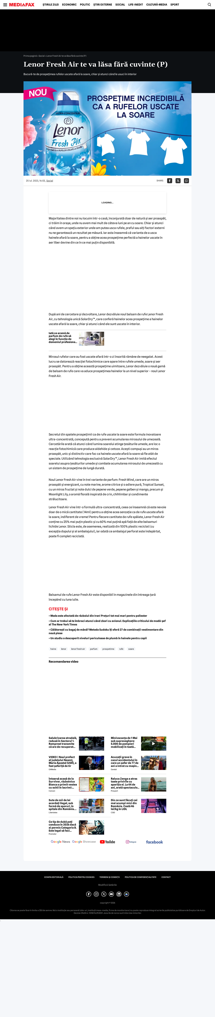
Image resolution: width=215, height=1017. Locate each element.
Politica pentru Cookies (81, 877)
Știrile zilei (51, 4)
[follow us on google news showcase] (84, 842)
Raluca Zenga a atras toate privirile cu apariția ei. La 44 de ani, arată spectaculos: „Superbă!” (125, 783)
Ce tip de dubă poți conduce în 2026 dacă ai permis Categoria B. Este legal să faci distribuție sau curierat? (63, 826)
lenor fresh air (78, 649)
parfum (93, 649)
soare (131, 649)
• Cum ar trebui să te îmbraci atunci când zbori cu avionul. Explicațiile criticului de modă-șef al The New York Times (107, 622)
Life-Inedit (135, 4)
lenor (63, 649)
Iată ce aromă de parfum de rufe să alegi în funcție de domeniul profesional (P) (62, 337)
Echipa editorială (53, 877)
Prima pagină (30, 55)
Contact (166, 877)
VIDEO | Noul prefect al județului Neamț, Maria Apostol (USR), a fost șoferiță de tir (62, 761)
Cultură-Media (156, 4)
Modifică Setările (107, 885)
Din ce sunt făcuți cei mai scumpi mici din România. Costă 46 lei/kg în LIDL (124, 804)
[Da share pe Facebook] (169, 180)
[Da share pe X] (178, 180)
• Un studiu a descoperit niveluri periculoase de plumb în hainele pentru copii (98, 638)
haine (53, 649)
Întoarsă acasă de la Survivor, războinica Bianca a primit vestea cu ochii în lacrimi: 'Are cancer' (63, 783)
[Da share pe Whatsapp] (186, 180)
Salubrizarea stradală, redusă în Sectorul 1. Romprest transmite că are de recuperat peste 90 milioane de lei (63, 742)
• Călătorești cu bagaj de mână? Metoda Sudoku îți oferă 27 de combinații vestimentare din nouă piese (106, 631)
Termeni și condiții (109, 877)
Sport (174, 4)
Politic (85, 4)
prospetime (108, 649)
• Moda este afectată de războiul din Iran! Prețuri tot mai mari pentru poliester (98, 615)
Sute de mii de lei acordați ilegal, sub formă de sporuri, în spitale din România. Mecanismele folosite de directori (62, 804)
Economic (69, 4)
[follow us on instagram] (131, 842)
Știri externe (102, 4)
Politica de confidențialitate (140, 877)
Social (120, 4)
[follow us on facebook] (154, 842)
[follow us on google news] (60, 842)
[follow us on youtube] (107, 842)
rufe (121, 649)
